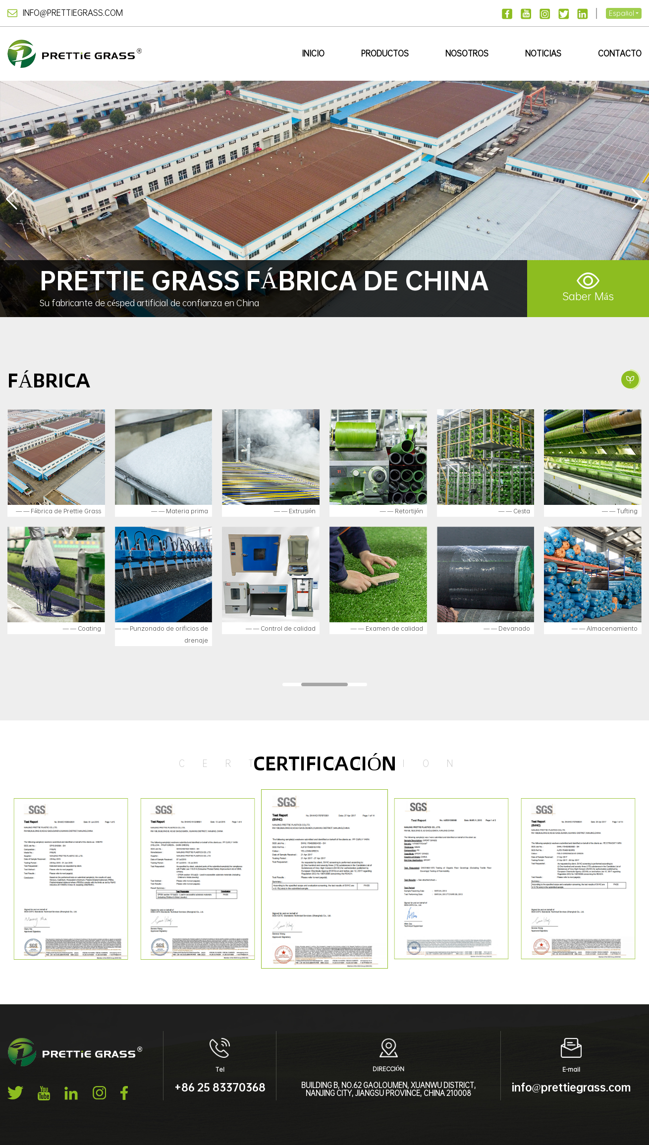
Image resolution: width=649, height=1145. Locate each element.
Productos (385, 53)
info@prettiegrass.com (65, 12)
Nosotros (466, 53)
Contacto (620, 53)
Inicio (313, 53)
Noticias (543, 53)
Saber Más (587, 288)
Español (621, 13)
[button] (637, 199)
